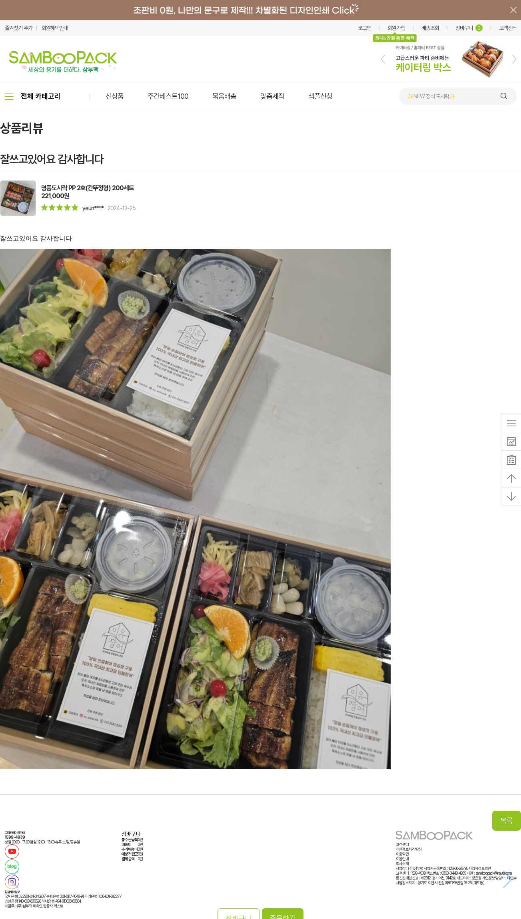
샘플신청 (320, 96)
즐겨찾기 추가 (18, 28)
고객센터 (508, 28)
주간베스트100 (168, 96)
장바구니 (469, 28)
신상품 (115, 96)
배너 (260, 10)
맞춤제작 (272, 96)
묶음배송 (224, 96)
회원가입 (396, 28)
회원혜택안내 (55, 28)
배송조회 (430, 28)
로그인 (364, 28)
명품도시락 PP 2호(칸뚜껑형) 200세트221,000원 (87, 192)
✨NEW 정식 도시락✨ (431, 96)
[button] (383, 59)
